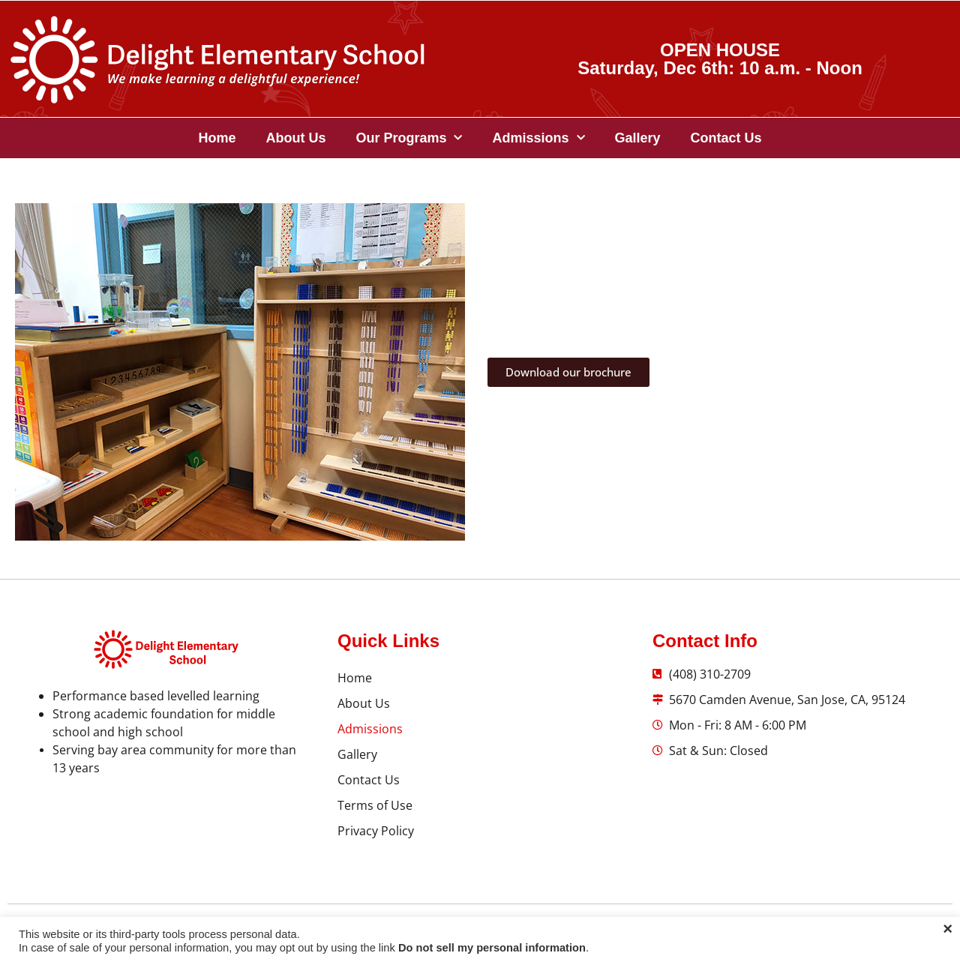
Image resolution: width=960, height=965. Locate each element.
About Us (296, 137)
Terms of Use (375, 805)
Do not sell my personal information (492, 948)
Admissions (538, 138)
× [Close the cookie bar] (947, 929)
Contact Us (726, 137)
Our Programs (409, 138)
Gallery (638, 137)
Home (217, 137)
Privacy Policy (376, 831)
